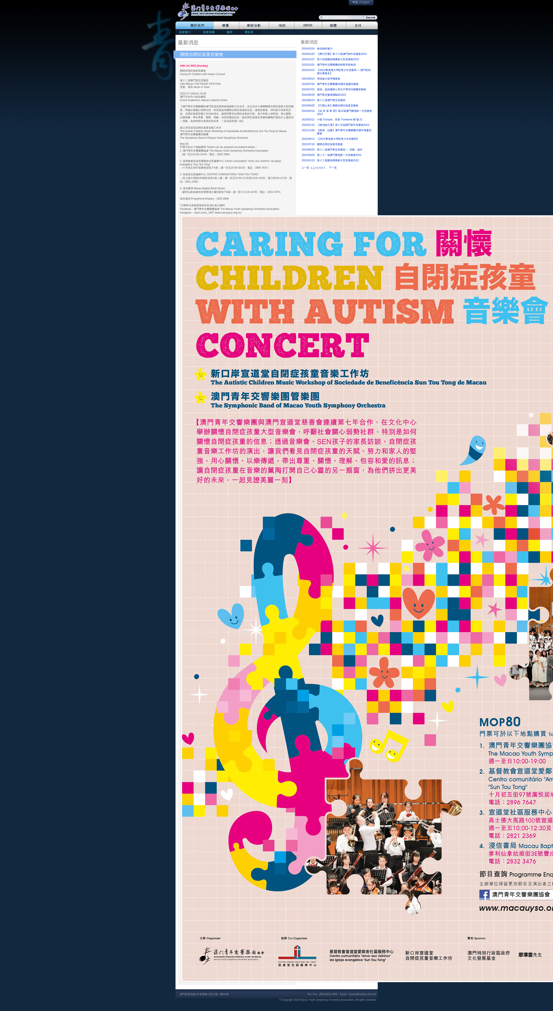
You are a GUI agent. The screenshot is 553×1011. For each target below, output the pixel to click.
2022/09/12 (308, 138)
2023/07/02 (308, 89)
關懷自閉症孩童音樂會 (201, 54)
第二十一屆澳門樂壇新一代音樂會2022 (339, 155)
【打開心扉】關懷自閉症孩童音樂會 (337, 105)
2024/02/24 (308, 48)
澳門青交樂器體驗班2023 (331, 94)
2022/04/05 (308, 155)
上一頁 (305, 167)
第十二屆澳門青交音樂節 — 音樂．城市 (339, 149)
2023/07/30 (308, 84)
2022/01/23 (308, 160)
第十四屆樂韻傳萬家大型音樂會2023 (338, 59)
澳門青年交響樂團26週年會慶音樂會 (338, 84)
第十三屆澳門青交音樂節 (331, 100)
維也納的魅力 (325, 48)
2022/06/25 (308, 149)
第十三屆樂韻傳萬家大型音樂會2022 (338, 160)
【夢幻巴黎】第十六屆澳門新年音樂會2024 (342, 53)
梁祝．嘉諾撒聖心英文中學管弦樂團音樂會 (341, 89)
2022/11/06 (308, 130)
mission (186, 32)
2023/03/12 (308, 119)
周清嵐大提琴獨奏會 (328, 78)
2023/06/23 (308, 100)
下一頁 (333, 167)
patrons (250, 32)
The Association (194, 25)
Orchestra (226, 25)
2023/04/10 (308, 110)
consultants (229, 32)
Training (281, 25)
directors (208, 32)
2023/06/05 (308, 105)
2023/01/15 (308, 124)
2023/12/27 (308, 59)
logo (210, 13)
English (365, 2)
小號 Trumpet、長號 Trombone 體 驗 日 (339, 119)
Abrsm (308, 25)
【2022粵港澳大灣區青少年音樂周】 (338, 138)
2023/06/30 (308, 94)
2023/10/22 (308, 70)
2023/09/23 (308, 78)
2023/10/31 (308, 64)
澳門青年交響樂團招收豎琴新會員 (336, 64)
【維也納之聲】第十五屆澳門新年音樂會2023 (343, 124)
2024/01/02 (308, 53)
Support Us (362, 25)
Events (254, 25)
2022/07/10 (308, 144)
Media (334, 25)
